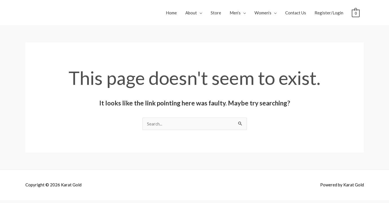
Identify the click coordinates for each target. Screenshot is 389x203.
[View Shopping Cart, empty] (355, 12)
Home (171, 12)
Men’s (235, 12)
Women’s (262, 12)
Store (216, 12)
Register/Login (329, 12)
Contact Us (295, 12)
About (191, 12)
